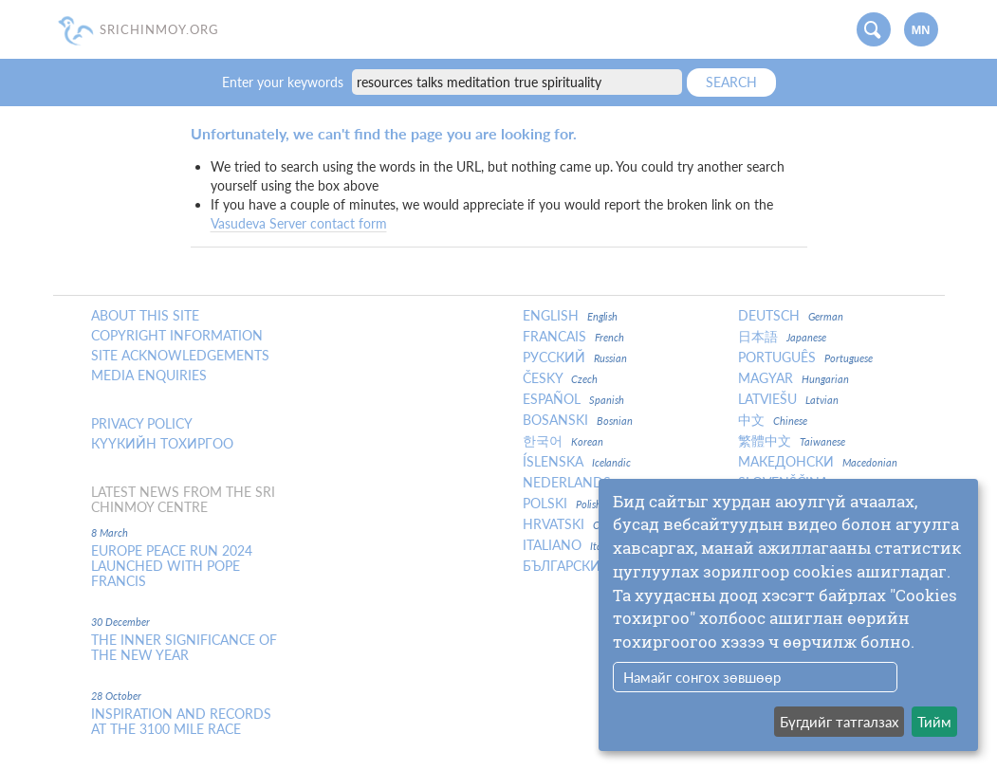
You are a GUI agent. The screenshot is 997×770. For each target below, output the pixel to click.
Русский (575, 357)
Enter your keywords (284, 82)
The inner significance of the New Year (184, 647)
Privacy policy (142, 423)
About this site (145, 315)
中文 (772, 420)
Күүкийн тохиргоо (162, 443)
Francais (573, 336)
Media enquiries (149, 375)
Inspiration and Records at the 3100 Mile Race (181, 721)
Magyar (793, 378)
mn (921, 30)
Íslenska (577, 461)
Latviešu (788, 399)
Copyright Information (177, 335)
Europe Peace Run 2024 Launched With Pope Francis (171, 566)
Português (805, 357)
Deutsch (790, 315)
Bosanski (578, 420)
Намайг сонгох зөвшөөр (702, 677)
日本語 (782, 336)
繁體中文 (791, 441)
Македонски (817, 461)
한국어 (563, 441)
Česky (560, 378)
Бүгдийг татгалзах (839, 721)
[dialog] (788, 615)
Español (573, 399)
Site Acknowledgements (180, 355)
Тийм (934, 721)
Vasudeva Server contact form (299, 223)
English (570, 315)
